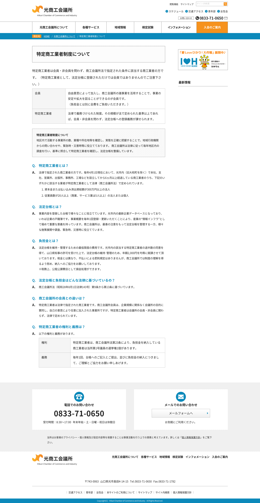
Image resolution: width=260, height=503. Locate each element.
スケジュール (176, 11)
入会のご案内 (220, 457)
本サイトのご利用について (121, 492)
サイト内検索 (162, 492)
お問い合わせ (186, 18)
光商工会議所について (64, 36)
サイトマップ (187, 4)
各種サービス (149, 457)
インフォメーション (197, 457)
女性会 (224, 11)
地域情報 (164, 457)
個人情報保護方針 (191, 437)
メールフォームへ (181, 413)
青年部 (212, 11)
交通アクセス (195, 11)
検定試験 (177, 457)
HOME (47, 36)
